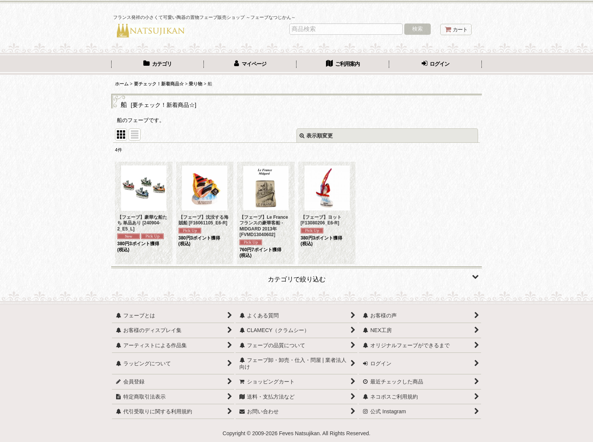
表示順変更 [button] (316, 136)
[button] (296, 276)
